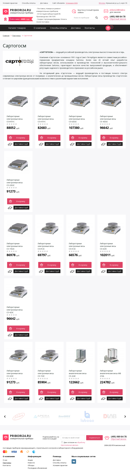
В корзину (20, 137)
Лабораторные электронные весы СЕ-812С (46, 246)
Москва (102, 3)
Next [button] (125, 416)
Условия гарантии (10, 3)
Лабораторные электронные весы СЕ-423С (15, 310)
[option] (19, 417)
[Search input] (84, 17)
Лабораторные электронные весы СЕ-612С (77, 246)
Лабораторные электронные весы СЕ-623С (108, 246)
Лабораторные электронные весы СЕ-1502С (15, 246)
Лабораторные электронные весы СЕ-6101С (46, 119)
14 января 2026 (72, 3)
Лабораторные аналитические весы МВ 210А (110, 373)
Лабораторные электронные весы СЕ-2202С (15, 182)
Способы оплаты (29, 3)
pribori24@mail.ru (117, 9)
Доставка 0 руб (21, 144)
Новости (31, 463)
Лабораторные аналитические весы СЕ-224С (77, 373)
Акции (30, 460)
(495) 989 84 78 (117, 16)
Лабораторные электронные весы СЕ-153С (46, 373)
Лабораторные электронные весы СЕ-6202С (77, 119)
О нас (5, 460)
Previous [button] (5, 416)
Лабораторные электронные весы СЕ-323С (15, 373)
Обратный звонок (118, 19)
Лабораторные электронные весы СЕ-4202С (108, 119)
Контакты (90, 28)
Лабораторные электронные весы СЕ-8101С (15, 119)
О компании (40, 28)
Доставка (44, 3)
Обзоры (31, 465)
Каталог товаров (17, 28)
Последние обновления (37, 468)
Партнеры (7, 463)
